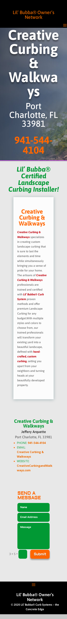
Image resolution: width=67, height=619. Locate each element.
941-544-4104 (37, 443)
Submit (40, 554)
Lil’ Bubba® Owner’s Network (33, 15)
